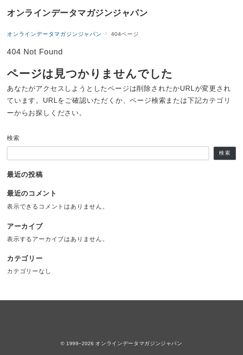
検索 (13, 137)
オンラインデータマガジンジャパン (77, 13)
